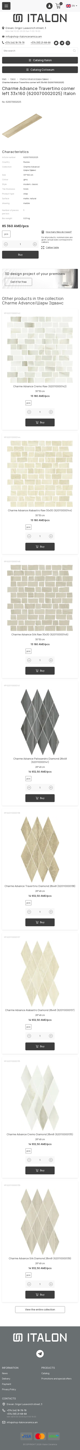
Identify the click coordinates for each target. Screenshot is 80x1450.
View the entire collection (40, 1310)
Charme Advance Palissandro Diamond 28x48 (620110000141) (40, 761)
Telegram (62, 43)
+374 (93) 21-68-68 (40, 42)
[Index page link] (40, 18)
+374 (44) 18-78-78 (14, 42)
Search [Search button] (74, 50)
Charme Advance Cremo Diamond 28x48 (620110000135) (40, 1135)
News (5, 1373)
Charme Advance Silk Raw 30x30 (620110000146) (40, 635)
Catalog (45, 1373)
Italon (13, 79)
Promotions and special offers (56, 1378)
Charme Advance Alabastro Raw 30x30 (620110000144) (40, 511)
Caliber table (52, 247)
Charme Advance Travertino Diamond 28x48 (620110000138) (40, 887)
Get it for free (19, 283)
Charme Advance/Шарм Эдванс (34, 79)
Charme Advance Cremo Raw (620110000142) (40, 387)
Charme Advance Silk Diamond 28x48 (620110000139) (40, 1259)
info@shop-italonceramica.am (24, 36)
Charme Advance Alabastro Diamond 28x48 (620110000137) (40, 1011)
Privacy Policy (9, 1389)
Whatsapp (56, 43)
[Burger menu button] (6, 6)
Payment (6, 1383)
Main (4, 79)
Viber (68, 43)
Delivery (6, 1378)
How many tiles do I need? (59, 232)
